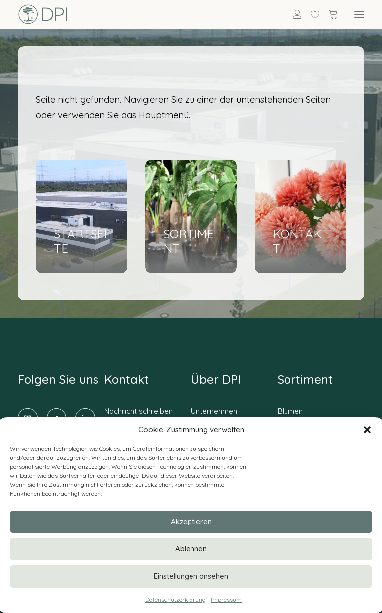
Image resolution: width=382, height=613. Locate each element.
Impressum (226, 599)
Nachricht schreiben (138, 411)
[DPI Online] (43, 14)
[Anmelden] (293, 14)
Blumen (290, 411)
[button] (367, 430)
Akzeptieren (191, 521)
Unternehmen (214, 411)
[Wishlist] (311, 14)
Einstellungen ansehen (191, 576)
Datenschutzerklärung (175, 599)
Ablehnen (191, 548)
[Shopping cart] (329, 14)
